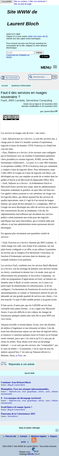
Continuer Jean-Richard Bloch (16, 382)
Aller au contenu (20, 1)
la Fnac (19, 355)
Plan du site (10, 436)
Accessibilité (6, 1)
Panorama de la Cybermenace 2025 (18, 413)
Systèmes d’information (21, 86)
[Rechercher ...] (40, 77)
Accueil (5, 86)
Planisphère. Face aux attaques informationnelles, (25, 389)
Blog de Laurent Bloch (16, 385)
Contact (23, 436)
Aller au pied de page (22, 4)
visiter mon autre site (36, 36)
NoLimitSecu (13, 416)
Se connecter (12, 77)
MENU (46, 67)
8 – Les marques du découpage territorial (21, 398)
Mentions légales (38, 436)
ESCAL (31, 454)
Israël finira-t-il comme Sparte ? (16, 407)
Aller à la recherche (37, 1)
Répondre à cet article (21, 364)
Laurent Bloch (49, 111)
